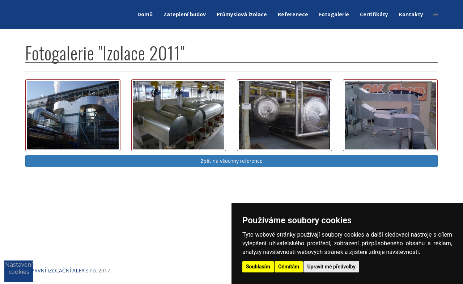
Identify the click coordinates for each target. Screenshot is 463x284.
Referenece (293, 14)
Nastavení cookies (19, 268)
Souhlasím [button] (258, 267)
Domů (145, 14)
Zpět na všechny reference (231, 160)
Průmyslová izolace (242, 14)
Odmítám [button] (288, 267)
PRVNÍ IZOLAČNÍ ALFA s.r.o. (64, 270)
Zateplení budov (184, 14)
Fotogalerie (334, 14)
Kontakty (411, 14)
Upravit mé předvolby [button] (331, 267)
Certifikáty (374, 14)
